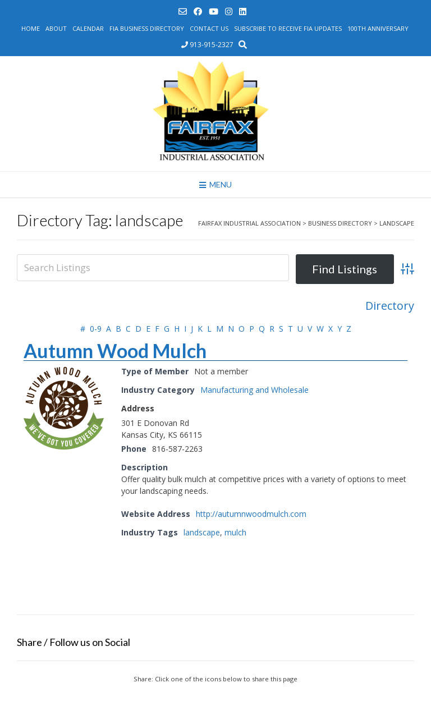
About (56, 28)
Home (30, 28)
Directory (389, 305)
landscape (202, 532)
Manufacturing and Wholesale (254, 389)
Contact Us (209, 28)
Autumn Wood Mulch (115, 350)
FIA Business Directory (146, 28)
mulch (235, 532)
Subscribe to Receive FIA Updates (288, 28)
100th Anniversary (378, 28)
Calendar (88, 28)
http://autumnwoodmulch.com (251, 513)
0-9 (96, 328)
